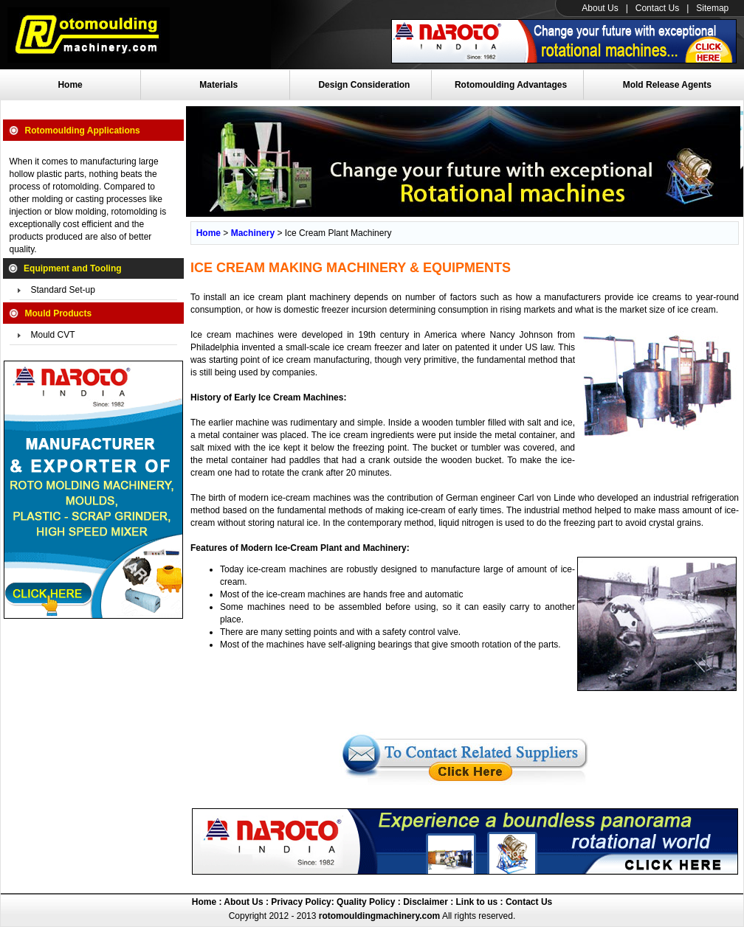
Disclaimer (424, 902)
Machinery (253, 233)
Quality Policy (366, 902)
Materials (218, 85)
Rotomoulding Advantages (511, 85)
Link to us (477, 902)
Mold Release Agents (667, 85)
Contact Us (657, 8)
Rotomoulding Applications (82, 130)
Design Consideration (364, 85)
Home (70, 85)
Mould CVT (53, 335)
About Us (600, 8)
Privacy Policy (300, 902)
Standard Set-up (63, 290)
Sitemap (712, 8)
